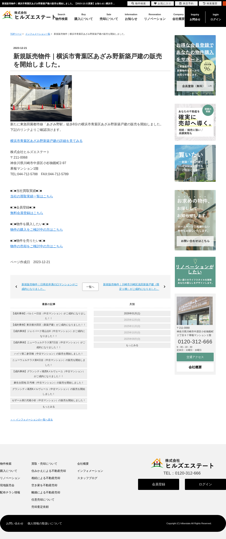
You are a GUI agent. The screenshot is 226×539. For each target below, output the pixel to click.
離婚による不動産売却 (45, 492)
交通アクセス (195, 357)
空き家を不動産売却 (44, 485)
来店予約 (186, 3)
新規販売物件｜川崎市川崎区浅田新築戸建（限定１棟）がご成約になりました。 (131, 286)
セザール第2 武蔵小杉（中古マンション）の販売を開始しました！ (48, 400)
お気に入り (162, 3)
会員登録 (158, 484)
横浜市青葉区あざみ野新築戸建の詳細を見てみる (46, 141)
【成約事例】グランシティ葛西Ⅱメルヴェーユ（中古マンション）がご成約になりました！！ (48, 374)
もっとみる (49, 406)
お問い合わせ (14, 523)
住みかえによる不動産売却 (48, 470)
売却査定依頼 (40, 506)
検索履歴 (210, 3)
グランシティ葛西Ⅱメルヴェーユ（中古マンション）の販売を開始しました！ (48, 391)
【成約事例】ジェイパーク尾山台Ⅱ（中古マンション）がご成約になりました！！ (48, 333)
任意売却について (42, 499)
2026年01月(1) (132, 313)
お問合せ (195, 16)
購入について (8, 470)
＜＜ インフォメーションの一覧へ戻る (31, 419)
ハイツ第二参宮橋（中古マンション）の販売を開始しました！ (48, 353)
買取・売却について (44, 463)
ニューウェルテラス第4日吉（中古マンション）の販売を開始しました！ (48, 362)
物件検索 (6, 463)
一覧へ (90, 286)
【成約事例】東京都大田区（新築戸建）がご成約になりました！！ (49, 324)
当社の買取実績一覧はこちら (31, 196)
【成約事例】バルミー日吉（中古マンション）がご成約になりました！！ (49, 316)
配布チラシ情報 (10, 492)
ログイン (215, 16)
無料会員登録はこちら (26, 213)
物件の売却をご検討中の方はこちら (36, 246)
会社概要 (195, 367)
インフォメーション (90, 470)
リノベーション (10, 478)
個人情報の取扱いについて (45, 523)
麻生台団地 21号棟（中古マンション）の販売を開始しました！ (49, 382)
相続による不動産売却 (45, 478)
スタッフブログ (87, 478)
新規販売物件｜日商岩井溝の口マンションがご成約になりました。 (50, 286)
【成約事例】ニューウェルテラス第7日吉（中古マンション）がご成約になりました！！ (48, 345)
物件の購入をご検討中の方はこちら (36, 229)
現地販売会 (7, 485)
